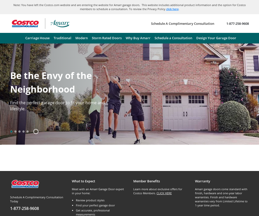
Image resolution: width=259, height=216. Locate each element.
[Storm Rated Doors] (107, 38)
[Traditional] (62, 38)
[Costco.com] (25, 183)
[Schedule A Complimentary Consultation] (182, 23)
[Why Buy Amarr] (138, 38)
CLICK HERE (164, 193)
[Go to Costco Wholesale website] (25, 23)
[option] (11, 131)
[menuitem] (37, 38)
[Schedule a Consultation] (173, 38)
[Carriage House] (37, 38)
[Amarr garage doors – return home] (59, 23)
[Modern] (81, 38)
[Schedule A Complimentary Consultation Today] (37, 203)
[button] (34, 131)
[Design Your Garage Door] (216, 38)
